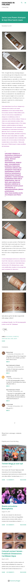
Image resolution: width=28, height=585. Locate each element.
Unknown (8, 376)
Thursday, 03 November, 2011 (15, 378)
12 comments (10, 479)
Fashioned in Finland (8, 3)
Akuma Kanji (9, 352)
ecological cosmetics (12, 336)
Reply (8, 362)
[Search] (22, 3)
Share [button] (3, 341)
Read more (23, 479)
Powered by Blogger (14, 580)
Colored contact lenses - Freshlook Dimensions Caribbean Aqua (12, 553)
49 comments (10, 572)
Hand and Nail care (7, 338)
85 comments (10, 524)
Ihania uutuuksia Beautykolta (9, 507)
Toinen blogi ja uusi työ (12, 463)
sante (15, 338)
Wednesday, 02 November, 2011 (15, 354)
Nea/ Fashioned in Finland (13, 365)
